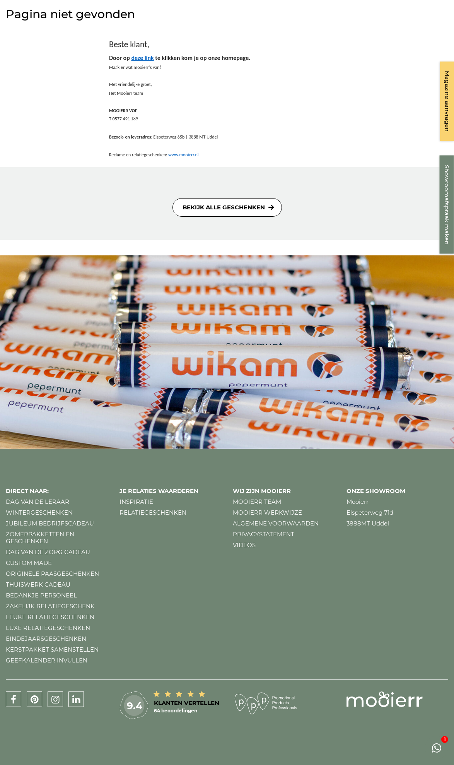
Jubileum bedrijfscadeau (50, 523)
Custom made (29, 562)
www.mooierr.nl (183, 154)
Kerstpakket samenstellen (52, 649)
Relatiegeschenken (152, 512)
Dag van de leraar (37, 501)
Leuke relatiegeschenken (50, 617)
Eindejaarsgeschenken (46, 638)
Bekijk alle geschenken (224, 207)
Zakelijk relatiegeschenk (50, 606)
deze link (142, 58)
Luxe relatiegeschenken (48, 628)
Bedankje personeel (41, 595)
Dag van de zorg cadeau (48, 552)
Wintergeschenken (39, 512)
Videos (244, 545)
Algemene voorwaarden (276, 523)
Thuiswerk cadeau (38, 584)
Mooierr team (257, 501)
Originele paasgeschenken (52, 573)
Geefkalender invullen (46, 660)
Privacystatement (263, 534)
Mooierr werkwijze (267, 512)
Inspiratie (136, 501)
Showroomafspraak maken (447, 205)
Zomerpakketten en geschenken (40, 538)
